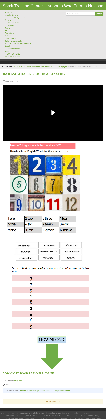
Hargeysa (63, 66)
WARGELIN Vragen (13, 56)
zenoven (85, 413)
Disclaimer (9, 28)
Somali (7, 46)
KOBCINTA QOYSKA (16, 17)
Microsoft (8, 36)
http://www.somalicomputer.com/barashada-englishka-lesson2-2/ (46, 391)
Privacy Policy (10, 38)
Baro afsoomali (14, 49)
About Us (8, 12)
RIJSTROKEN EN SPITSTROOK (18, 43)
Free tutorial (9, 33)
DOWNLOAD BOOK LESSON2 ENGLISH (28, 373)
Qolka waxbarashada (13, 41)
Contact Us (9, 25)
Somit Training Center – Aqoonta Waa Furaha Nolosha (53, 6)
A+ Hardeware (14, 23)
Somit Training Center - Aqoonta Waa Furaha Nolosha (35, 66)
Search (99, 14)
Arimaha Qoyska (11, 15)
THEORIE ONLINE (12, 54)
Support (8, 51)
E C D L (8, 30)
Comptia (8, 20)
